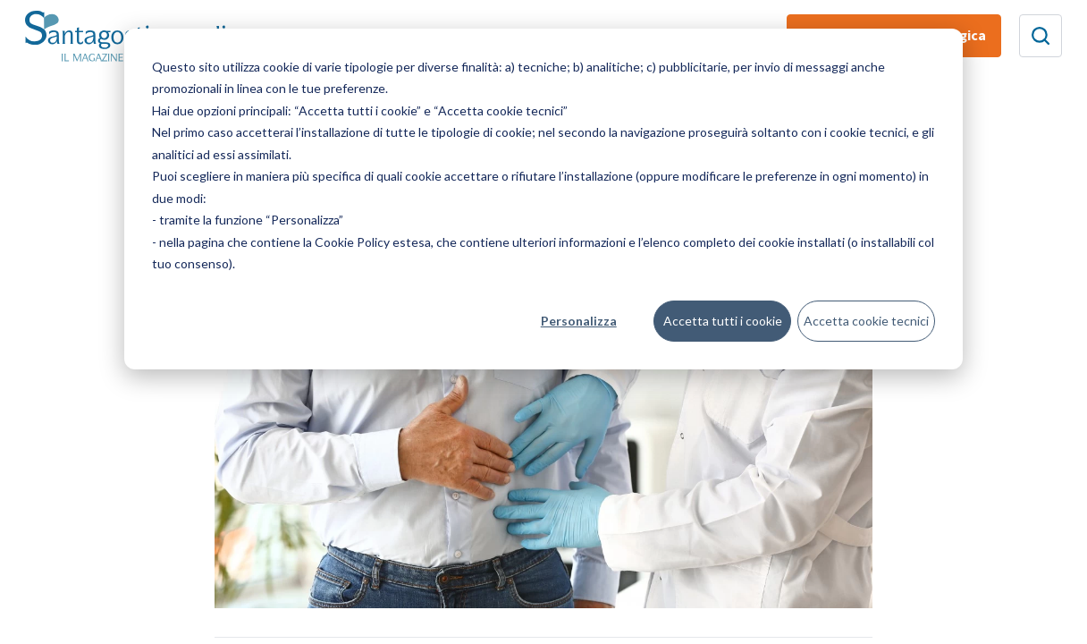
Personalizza (579, 320)
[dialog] (543, 199)
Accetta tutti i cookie (722, 320)
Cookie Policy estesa (373, 242)
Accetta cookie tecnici (866, 320)
